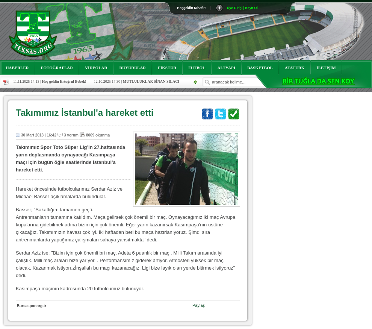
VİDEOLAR (96, 67)
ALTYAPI (226, 67)
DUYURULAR (132, 67)
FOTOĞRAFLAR (57, 67)
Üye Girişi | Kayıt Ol (242, 8)
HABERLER (17, 67)
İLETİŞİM (326, 67)
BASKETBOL (260, 67)
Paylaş (198, 305)
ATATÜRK (295, 67)
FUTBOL (196, 67)
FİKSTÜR (167, 67)
